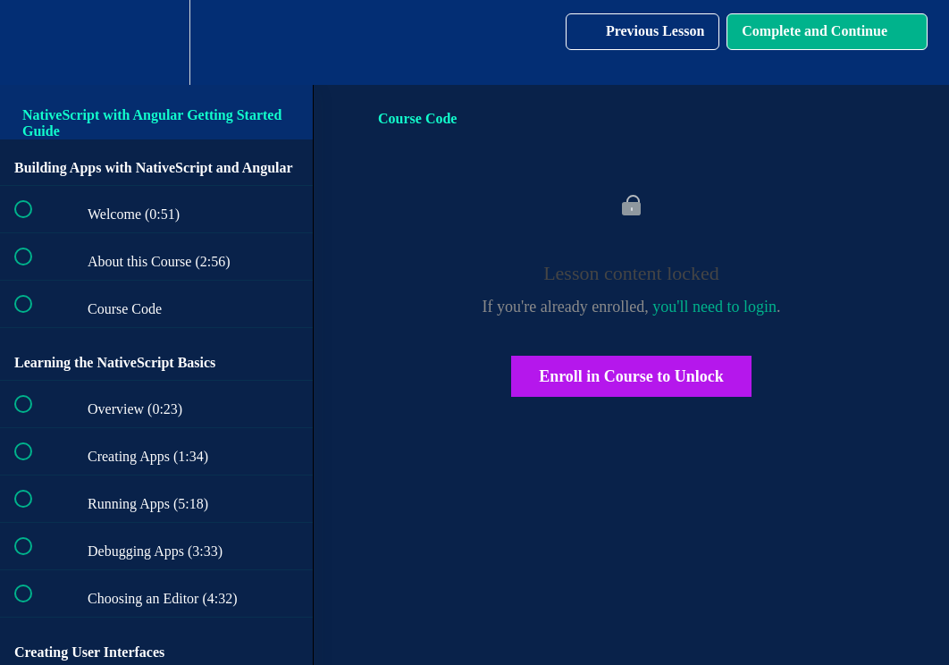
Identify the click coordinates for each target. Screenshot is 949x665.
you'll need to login (714, 307)
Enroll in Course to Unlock (631, 376)
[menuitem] (156, 42)
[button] (33, 42)
